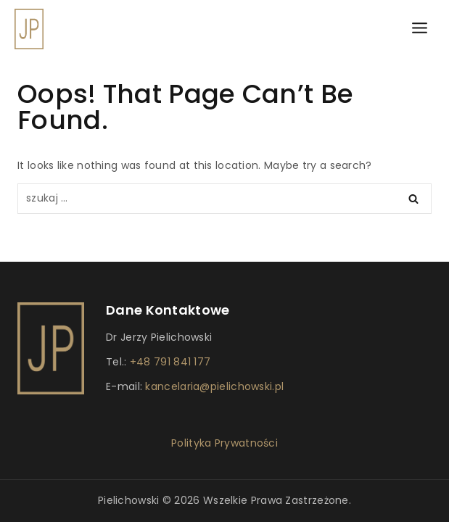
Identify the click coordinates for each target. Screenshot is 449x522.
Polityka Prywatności (224, 443)
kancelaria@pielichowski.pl (213, 386)
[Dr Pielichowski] (29, 29)
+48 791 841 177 (170, 362)
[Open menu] (419, 29)
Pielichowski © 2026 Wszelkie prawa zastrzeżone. (224, 500)
